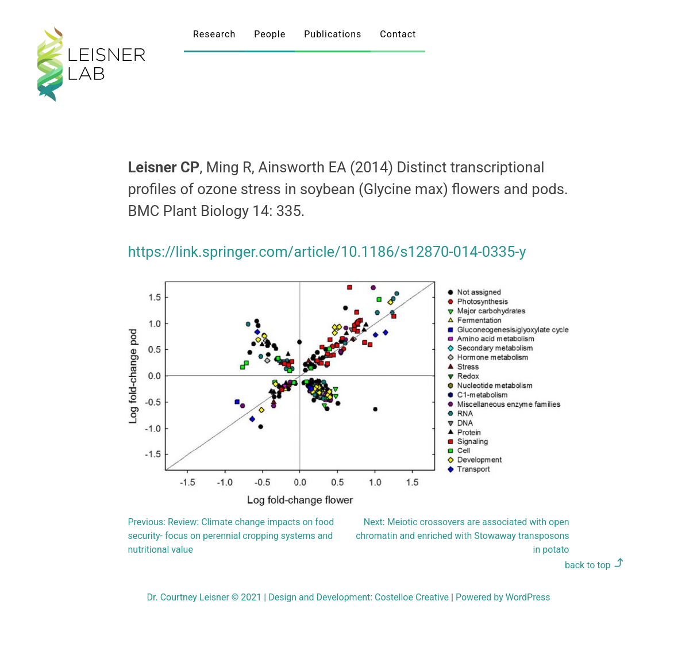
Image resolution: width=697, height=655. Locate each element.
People (270, 34)
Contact (398, 34)
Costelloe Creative (412, 597)
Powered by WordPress (503, 597)
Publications (332, 34)
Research (214, 34)
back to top (594, 565)
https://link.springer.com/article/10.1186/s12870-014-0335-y (327, 251)
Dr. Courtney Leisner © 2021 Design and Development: (261, 597)
